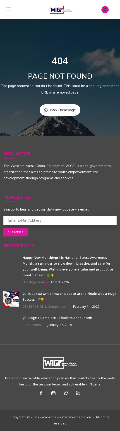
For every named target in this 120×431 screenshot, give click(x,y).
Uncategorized (33, 282)
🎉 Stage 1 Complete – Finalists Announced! (57, 318)
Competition (57, 306)
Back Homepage (60, 110)
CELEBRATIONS (34, 306)
